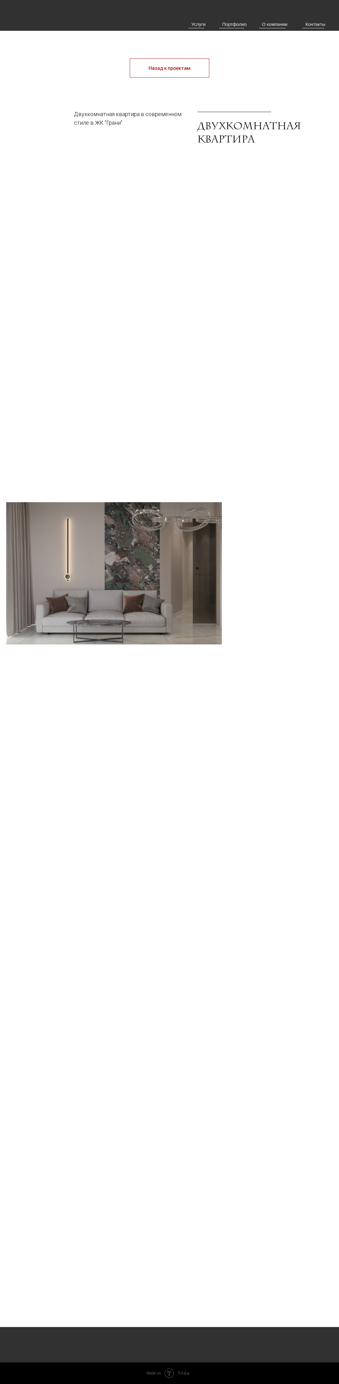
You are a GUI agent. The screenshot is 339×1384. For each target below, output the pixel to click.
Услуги (198, 24)
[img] (40, 24)
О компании (275, 24)
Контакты (315, 24)
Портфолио (234, 24)
